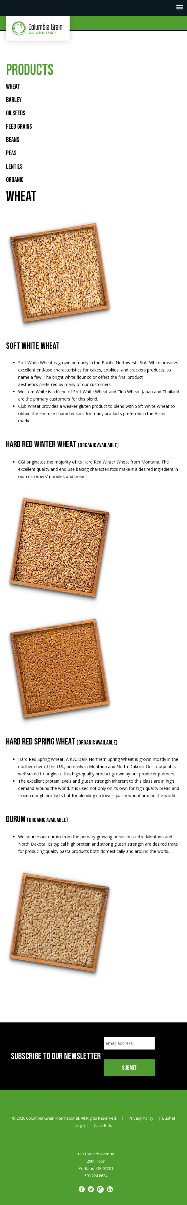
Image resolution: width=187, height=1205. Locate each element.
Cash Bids (103, 1125)
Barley (14, 100)
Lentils (14, 167)
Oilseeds (15, 113)
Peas (11, 153)
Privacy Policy (141, 1118)
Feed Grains (19, 127)
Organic (15, 180)
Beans (12, 140)
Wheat (13, 87)
